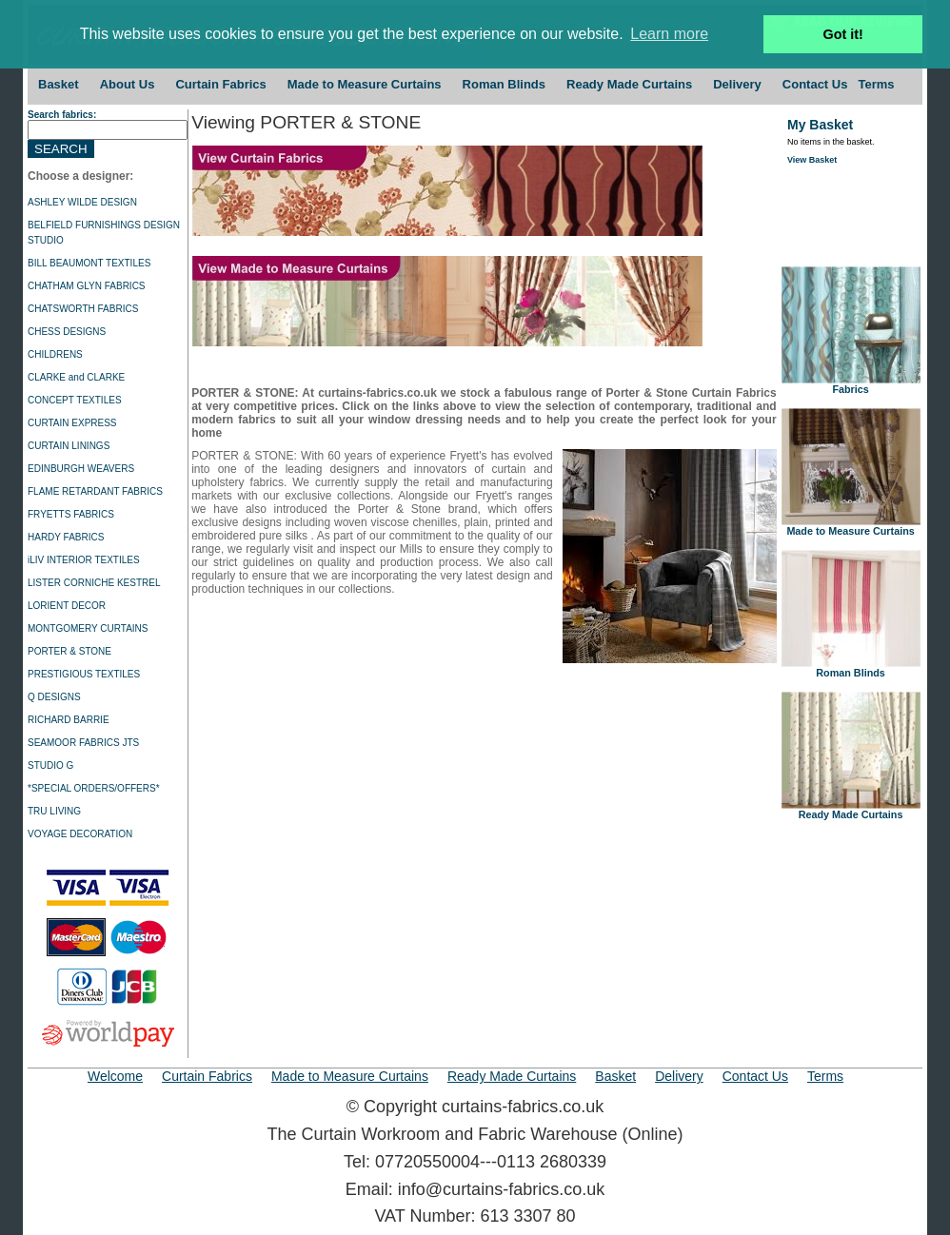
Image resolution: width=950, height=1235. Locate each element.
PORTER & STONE (69, 651)
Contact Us (815, 84)
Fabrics (851, 384)
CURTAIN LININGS (68, 446)
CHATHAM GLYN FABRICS (87, 286)
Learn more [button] (669, 34)
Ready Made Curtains (629, 84)
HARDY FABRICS (66, 537)
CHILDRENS (55, 354)
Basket (58, 84)
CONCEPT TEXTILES (75, 400)
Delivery (737, 84)
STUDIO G (50, 765)
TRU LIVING (54, 811)
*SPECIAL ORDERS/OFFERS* (94, 788)
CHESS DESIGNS (67, 331)
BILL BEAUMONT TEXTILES (89, 263)
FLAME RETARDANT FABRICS (95, 491)
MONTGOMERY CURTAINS (88, 628)
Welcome (115, 1076)
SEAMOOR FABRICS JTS (83, 742)
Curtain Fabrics (220, 84)
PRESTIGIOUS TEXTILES (84, 674)
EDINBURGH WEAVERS (81, 468)
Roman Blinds (504, 84)
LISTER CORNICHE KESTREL (94, 583)
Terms (876, 84)
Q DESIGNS (54, 697)
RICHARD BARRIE (68, 720)
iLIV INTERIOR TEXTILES (84, 560)
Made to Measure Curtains (364, 84)
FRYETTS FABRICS (71, 514)
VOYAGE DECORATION (80, 834)
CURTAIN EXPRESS (72, 423)
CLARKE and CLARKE (76, 377)
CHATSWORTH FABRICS (83, 309)
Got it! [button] (843, 34)
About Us (127, 84)
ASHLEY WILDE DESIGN (82, 202)
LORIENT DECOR (67, 605)
